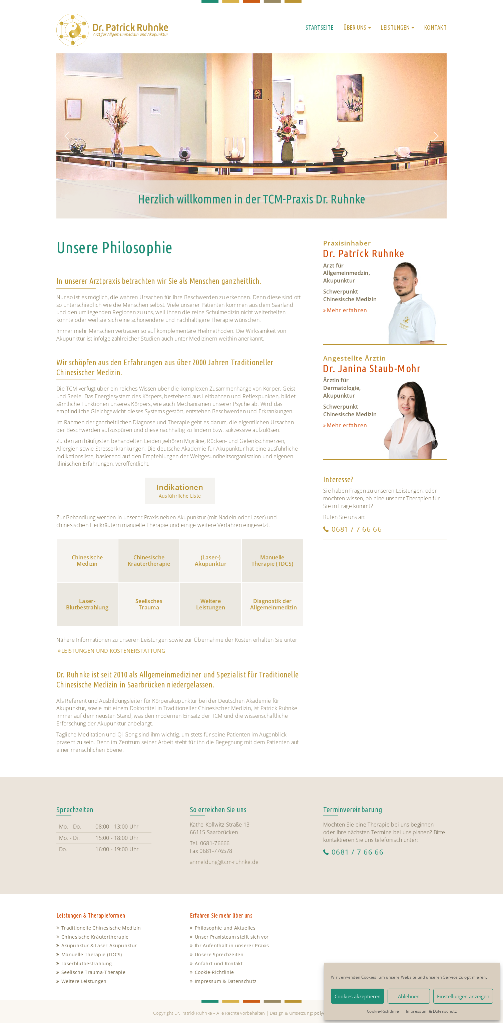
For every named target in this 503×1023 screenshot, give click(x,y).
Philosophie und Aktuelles (225, 928)
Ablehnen (409, 996)
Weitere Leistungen (210, 604)
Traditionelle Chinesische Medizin (101, 928)
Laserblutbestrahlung (86, 963)
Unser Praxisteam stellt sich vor (232, 937)
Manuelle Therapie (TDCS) (273, 560)
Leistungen (397, 27)
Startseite (320, 27)
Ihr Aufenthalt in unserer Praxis (232, 945)
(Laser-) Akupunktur (210, 560)
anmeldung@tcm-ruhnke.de (224, 862)
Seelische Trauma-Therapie (93, 972)
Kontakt (435, 27)
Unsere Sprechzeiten (219, 954)
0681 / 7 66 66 (357, 529)
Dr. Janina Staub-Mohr (372, 368)
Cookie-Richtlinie (383, 1011)
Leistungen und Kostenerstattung (113, 650)
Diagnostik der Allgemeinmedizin (273, 604)
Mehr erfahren (347, 310)
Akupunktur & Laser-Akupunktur (99, 945)
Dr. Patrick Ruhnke (364, 253)
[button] (66, 136)
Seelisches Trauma (148, 604)
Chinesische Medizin (87, 560)
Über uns (357, 27)
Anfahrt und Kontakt (218, 963)
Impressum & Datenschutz (431, 1011)
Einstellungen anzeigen (463, 996)
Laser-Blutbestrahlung (87, 604)
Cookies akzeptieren (358, 996)
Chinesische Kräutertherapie (149, 560)
